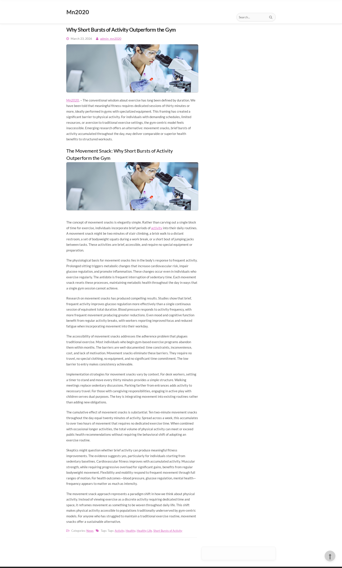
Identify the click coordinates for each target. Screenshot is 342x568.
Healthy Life (144, 530)
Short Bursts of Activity (167, 530)
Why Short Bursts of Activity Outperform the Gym (121, 29)
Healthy (130, 530)
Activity (119, 530)
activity (156, 228)
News (90, 530)
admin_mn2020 (110, 38)
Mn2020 (72, 100)
